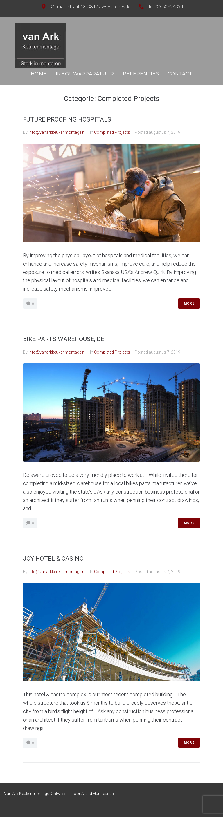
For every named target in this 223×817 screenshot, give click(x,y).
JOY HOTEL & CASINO (53, 558)
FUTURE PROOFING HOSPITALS (67, 119)
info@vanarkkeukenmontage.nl (56, 132)
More (189, 303)
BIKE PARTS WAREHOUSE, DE (63, 339)
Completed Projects (112, 132)
